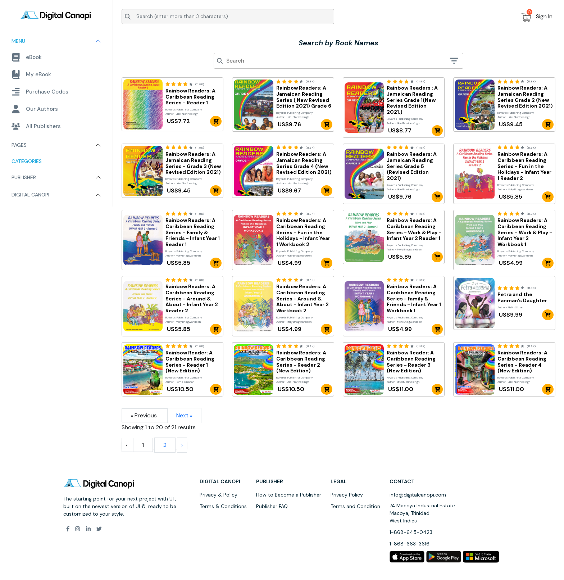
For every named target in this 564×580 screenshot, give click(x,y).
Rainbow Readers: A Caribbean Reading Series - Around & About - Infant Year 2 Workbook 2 (302, 299)
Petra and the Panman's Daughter (522, 297)
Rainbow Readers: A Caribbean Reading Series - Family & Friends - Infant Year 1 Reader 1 (192, 232)
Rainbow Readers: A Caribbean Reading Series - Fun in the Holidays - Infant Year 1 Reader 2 (524, 166)
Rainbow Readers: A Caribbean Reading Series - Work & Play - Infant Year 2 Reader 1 (414, 229)
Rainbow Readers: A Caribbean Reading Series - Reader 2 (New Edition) (301, 362)
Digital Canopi (30, 194)
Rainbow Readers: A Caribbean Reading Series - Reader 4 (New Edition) (522, 362)
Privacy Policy (347, 494)
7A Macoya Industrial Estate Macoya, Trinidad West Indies (422, 513)
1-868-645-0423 (411, 532)
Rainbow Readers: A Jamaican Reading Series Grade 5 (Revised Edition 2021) (412, 166)
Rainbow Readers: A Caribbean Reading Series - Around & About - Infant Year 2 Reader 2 (191, 299)
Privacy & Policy (218, 494)
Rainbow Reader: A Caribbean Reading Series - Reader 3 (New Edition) (411, 362)
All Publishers (36, 126)
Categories (27, 161)
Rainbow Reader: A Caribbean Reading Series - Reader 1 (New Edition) (189, 362)
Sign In (544, 16)
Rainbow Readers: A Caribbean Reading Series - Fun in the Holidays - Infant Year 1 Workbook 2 (303, 232)
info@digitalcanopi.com (418, 494)
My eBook (31, 74)
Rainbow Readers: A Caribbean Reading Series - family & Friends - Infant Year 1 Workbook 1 (414, 299)
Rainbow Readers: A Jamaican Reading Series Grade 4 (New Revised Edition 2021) (304, 163)
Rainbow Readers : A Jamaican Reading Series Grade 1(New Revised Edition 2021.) (412, 100)
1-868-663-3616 (409, 543)
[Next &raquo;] (182, 445)
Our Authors (35, 109)
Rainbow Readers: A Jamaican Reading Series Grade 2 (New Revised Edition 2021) (525, 97)
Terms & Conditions (223, 506)
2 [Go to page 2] (165, 445)
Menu (18, 41)
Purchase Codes (40, 91)
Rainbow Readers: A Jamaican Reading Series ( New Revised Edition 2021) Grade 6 (303, 97)
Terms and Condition (355, 506)
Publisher (24, 177)
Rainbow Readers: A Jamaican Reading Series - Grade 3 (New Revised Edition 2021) (193, 163)
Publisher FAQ (272, 506)
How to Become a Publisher (288, 494)
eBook (27, 57)
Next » (184, 415)
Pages (19, 145)
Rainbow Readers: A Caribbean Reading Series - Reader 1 (190, 97)
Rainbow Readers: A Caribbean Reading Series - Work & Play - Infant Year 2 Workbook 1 (524, 232)
